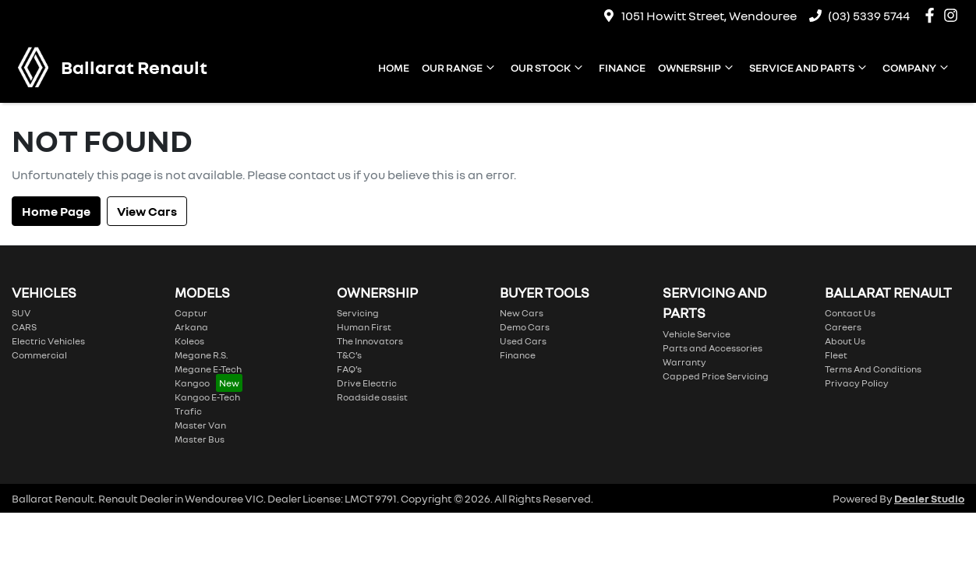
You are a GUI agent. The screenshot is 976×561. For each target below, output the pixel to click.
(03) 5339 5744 (869, 15)
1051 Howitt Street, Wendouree (709, 15)
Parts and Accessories (712, 348)
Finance (622, 67)
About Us (845, 341)
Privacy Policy (857, 383)
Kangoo (192, 383)
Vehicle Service (696, 334)
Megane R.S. (201, 355)
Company (917, 67)
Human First (364, 327)
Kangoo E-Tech (207, 397)
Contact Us (850, 313)
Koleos (189, 341)
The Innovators (370, 341)
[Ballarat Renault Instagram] (953, 15)
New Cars (521, 313)
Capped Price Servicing (716, 376)
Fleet (836, 355)
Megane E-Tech (208, 369)
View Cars (147, 211)
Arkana (191, 327)
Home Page (56, 211)
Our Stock (548, 67)
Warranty (684, 362)
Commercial (39, 355)
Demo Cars (525, 327)
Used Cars (523, 341)
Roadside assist (372, 397)
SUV (21, 313)
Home (393, 67)
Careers (843, 327)
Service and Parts (809, 67)
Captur (191, 313)
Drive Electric (367, 383)
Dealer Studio (929, 498)
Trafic (188, 411)
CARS (24, 327)
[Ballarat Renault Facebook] (932, 15)
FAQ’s (349, 369)
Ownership (697, 67)
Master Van (200, 425)
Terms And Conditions (873, 369)
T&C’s (349, 355)
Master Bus (200, 439)
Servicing (358, 313)
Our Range (460, 67)
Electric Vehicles (48, 341)
